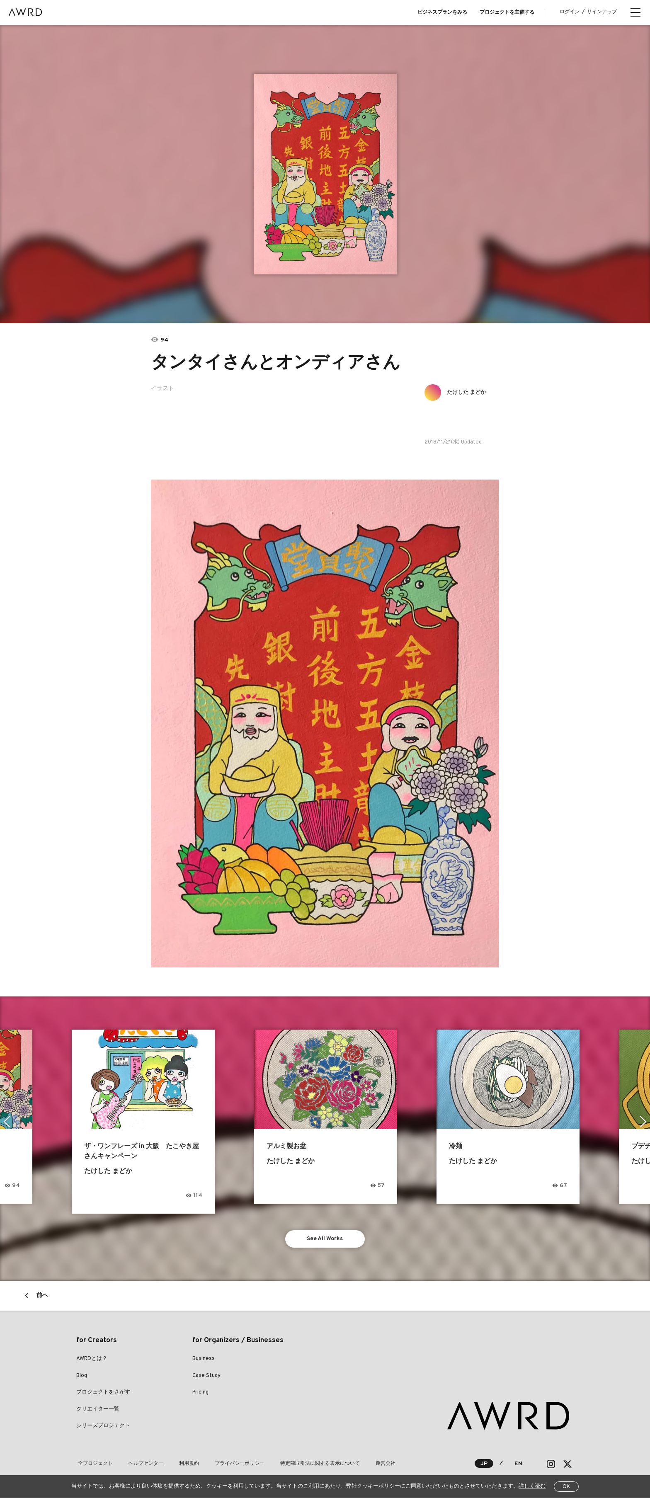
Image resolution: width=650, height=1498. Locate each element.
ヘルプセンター (141, 1464)
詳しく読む (532, 1486)
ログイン (570, 12)
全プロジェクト (93, 1464)
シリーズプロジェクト (103, 1426)
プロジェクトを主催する (507, 12)
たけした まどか (468, 392)
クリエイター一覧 (97, 1410)
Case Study (206, 1376)
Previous (6, 1122)
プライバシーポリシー (228, 1464)
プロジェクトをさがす (103, 1393)
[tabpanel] (325, 174)
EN (518, 1464)
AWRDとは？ (91, 1359)
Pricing (200, 1393)
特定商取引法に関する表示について (305, 1464)
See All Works (325, 1239)
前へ (42, 1296)
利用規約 (181, 1464)
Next (643, 1122)
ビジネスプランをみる (442, 12)
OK (566, 1486)
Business (203, 1359)
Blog (81, 1376)
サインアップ (602, 12)
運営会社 (367, 1464)
